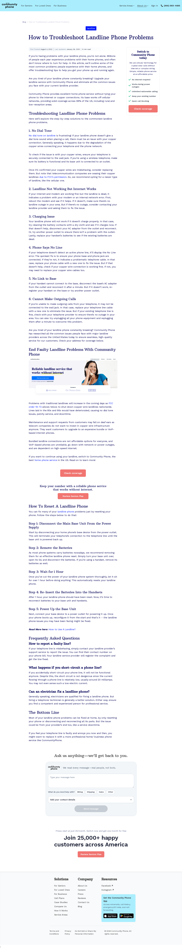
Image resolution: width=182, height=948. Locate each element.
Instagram (107, 890)
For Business (60, 5)
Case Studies (61, 902)
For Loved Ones (43, 5)
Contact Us (83, 902)
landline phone (65, 511)
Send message (91, 808)
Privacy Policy (68, 932)
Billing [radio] (80, 792)
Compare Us (60, 906)
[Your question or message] (91, 781)
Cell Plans (59, 898)
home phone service (46, 460)
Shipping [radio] (91, 792)
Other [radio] (110, 792)
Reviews (82, 898)
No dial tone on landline (42, 135)
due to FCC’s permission (53, 177)
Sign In (154, 5)
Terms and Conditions (54, 932)
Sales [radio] (101, 792)
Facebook (107, 885)
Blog (80, 906)
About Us (142, 5)
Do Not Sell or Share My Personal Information (85, 932)
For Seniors (26, 5)
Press (80, 894)
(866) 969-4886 (172, 5)
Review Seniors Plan (73, 496)
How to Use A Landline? (62, 629)
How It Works (61, 910)
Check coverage (73, 473)
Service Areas (126, 5)
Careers (82, 890)
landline (91, 28)
